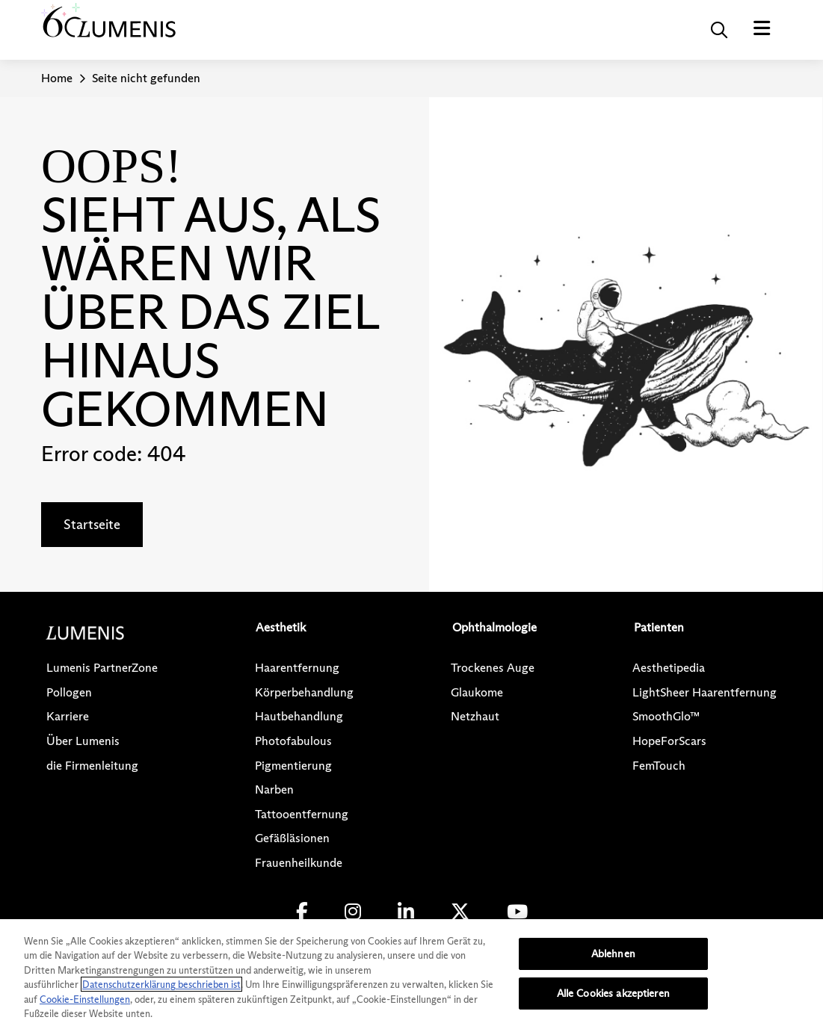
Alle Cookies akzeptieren (613, 993)
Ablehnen (613, 953)
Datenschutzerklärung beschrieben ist (161, 984)
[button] (719, 30)
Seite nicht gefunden (146, 78)
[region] (411, 974)
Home (57, 78)
